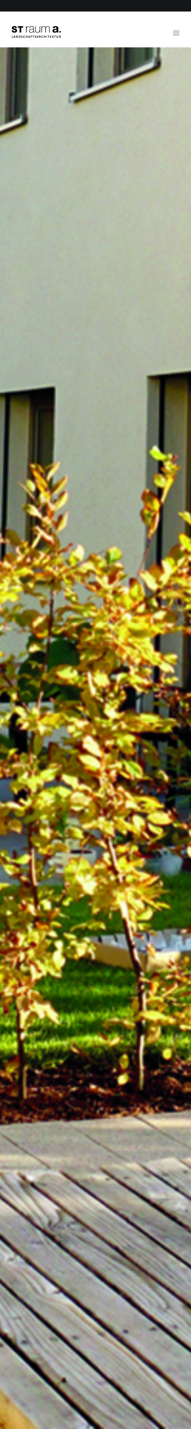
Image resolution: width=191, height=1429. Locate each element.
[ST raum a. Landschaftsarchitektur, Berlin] (36, 32)
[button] (176, 29)
